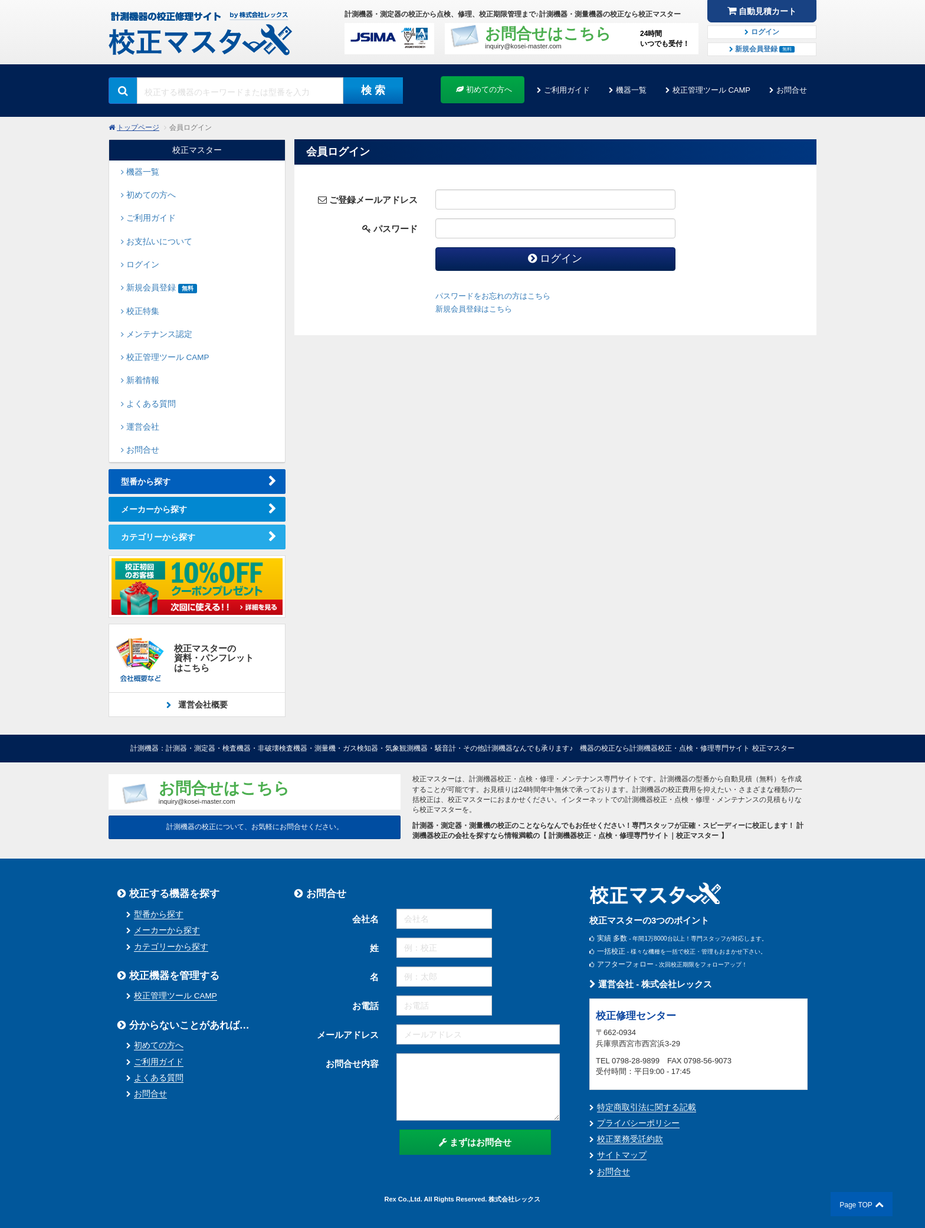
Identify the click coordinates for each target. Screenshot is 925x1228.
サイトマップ (622, 1155)
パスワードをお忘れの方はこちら (492, 296)
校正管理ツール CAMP (711, 90)
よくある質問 (158, 1077)
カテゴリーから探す (158, 537)
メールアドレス (348, 1035)
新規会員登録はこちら (473, 308)
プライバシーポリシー (638, 1123)
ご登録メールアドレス (368, 200)
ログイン (761, 32)
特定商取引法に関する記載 (646, 1107)
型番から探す (145, 481)
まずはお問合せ (475, 1142)
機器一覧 (631, 90)
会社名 (365, 919)
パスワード (390, 229)
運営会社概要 (202, 704)
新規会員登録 (762, 49)
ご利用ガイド (567, 90)
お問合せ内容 (352, 1064)
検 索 (373, 90)
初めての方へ (484, 89)
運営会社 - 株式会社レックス (651, 984)
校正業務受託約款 (630, 1139)
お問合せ (791, 90)
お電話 (365, 1006)
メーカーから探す (154, 509)
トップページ (138, 127)
